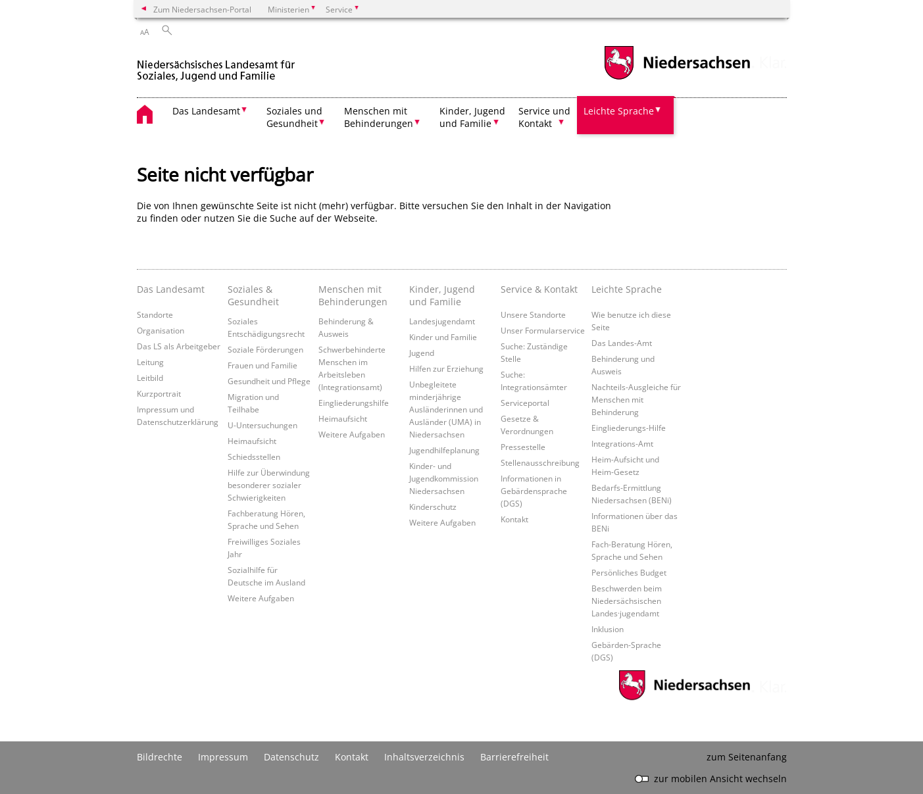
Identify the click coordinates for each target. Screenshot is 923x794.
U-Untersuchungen (262, 425)
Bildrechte (159, 757)
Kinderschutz (433, 506)
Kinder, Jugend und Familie (442, 295)
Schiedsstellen (254, 456)
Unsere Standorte (533, 314)
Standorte (155, 314)
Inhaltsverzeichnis (424, 757)
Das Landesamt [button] (206, 111)
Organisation (160, 330)
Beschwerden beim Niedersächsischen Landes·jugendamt (626, 600)
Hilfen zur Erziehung (446, 368)
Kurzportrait (159, 393)
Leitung (150, 362)
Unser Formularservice (543, 330)
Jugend (421, 352)
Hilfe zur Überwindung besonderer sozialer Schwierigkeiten (269, 485)
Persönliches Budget (628, 572)
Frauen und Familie (262, 365)
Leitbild (150, 377)
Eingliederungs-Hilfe (628, 427)
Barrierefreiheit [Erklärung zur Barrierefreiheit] (514, 757)
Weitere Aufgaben (261, 598)
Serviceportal (525, 402)
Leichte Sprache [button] (619, 111)
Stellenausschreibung (540, 462)
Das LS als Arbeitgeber (178, 346)
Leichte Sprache (626, 289)
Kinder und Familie (443, 337)
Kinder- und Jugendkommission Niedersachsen (443, 478)
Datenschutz (291, 757)
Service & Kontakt (539, 289)
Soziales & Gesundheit (253, 295)
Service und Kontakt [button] (544, 117)
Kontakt (514, 519)
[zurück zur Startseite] (218, 64)
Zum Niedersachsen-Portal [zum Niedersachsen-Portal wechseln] (202, 9)
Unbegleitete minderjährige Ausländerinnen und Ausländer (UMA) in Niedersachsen (446, 409)
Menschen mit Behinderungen (352, 295)
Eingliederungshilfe (353, 402)
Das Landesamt (171, 289)
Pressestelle (523, 446)
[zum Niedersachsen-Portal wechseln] (677, 78)
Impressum (223, 757)
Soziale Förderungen (265, 349)
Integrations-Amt (622, 443)
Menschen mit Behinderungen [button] (378, 117)
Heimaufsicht (252, 440)
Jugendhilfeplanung (444, 450)
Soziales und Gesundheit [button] (294, 117)
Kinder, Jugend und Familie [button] (472, 117)
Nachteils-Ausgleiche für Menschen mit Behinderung (636, 399)
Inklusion (607, 629)
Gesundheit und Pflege (269, 381)
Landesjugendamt (442, 321)
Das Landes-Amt (621, 342)
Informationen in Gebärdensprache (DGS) (534, 491)
